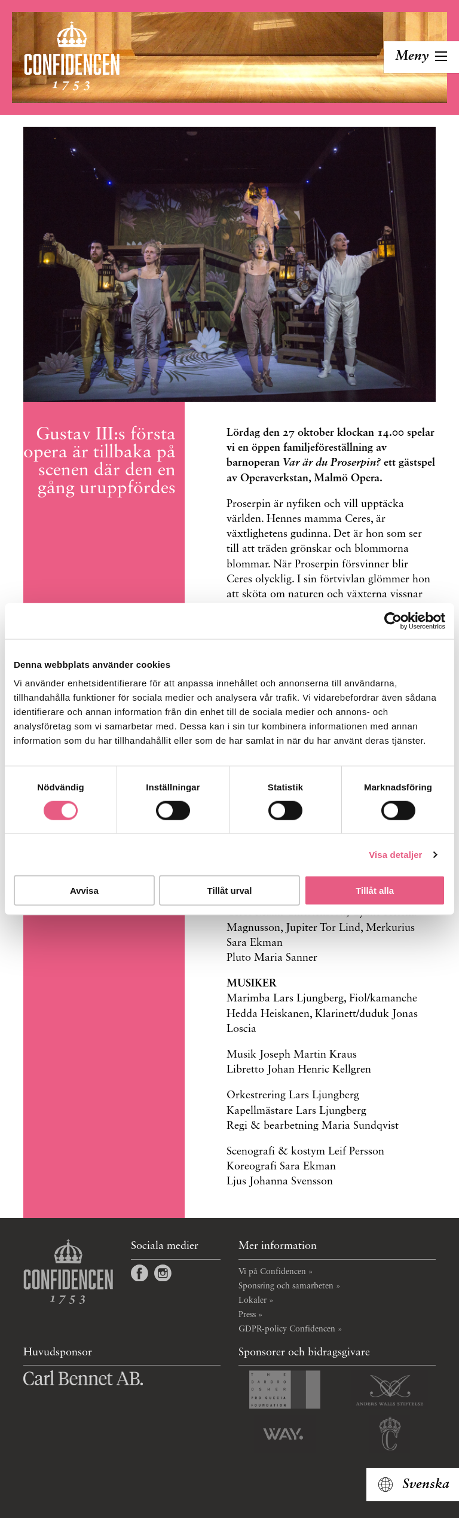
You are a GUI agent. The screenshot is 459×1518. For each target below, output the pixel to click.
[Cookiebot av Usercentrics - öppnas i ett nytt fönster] (393, 621)
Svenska (425, 1484)
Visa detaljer (395, 854)
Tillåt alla (375, 890)
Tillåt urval (229, 890)
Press (247, 1315)
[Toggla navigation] (421, 57)
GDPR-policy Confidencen (286, 1329)
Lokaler (252, 1300)
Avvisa (84, 890)
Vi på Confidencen (272, 1271)
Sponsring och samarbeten (285, 1286)
